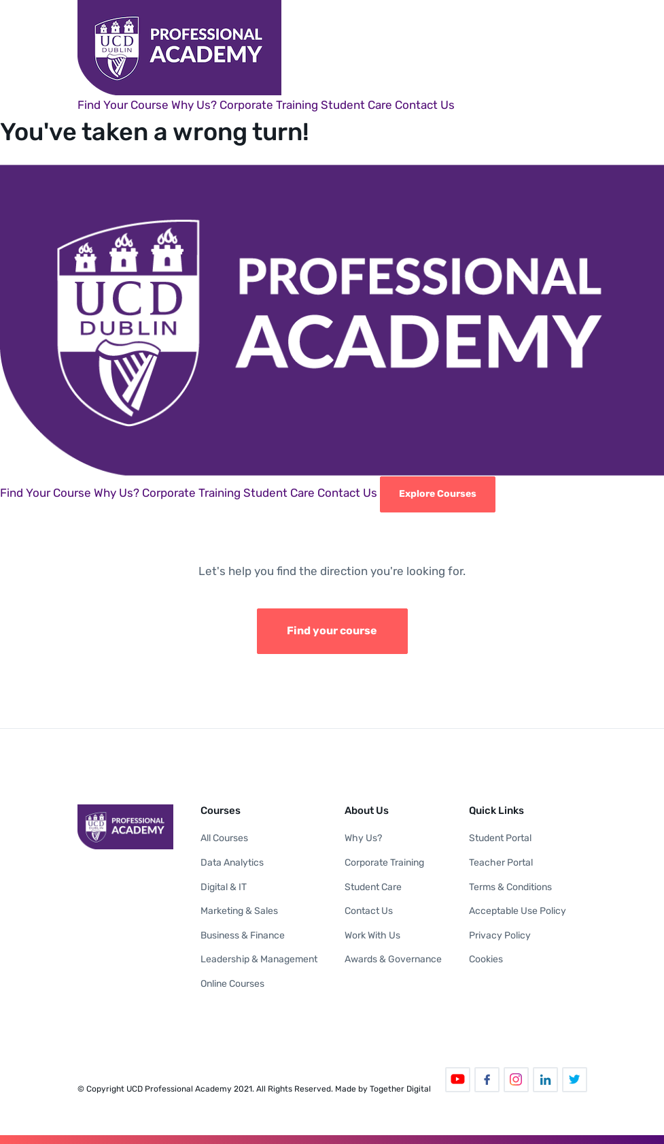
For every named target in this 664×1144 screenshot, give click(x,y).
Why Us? (194, 105)
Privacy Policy (500, 935)
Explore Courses (437, 494)
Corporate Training (269, 105)
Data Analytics (232, 862)
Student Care (356, 105)
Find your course (332, 630)
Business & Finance (242, 935)
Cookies (486, 959)
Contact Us (425, 105)
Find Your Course (123, 105)
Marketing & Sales (239, 911)
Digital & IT (223, 887)
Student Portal (500, 838)
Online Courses (232, 984)
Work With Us (372, 935)
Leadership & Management (258, 959)
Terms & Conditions (510, 887)
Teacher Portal (501, 862)
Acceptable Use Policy (517, 911)
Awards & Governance (393, 959)
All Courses (224, 838)
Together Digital (400, 1089)
